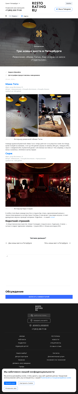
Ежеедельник (39, 46)
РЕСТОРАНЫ (55, 336)
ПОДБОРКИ (22, 343)
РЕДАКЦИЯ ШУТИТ (22, 346)
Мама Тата (11, 84)
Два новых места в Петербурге (18, 243)
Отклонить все (10, 388)
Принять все (10, 383)
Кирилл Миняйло (14, 72)
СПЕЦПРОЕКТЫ (55, 343)
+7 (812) (39, 329)
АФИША (22, 336)
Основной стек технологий (56, 360)
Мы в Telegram (63, 9)
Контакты (56, 353)
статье (52, 217)
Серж (8, 153)
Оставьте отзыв (55, 346)
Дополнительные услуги (56, 356)
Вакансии (21, 360)
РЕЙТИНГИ (22, 339)
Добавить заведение (41, 325)
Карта (24, 16)
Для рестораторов (21, 356)
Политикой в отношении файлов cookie (56, 378)
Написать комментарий (39, 297)
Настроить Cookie (26, 383)
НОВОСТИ (55, 339)
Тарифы (21, 366)
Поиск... (13, 16)
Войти (68, 3)
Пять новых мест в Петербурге (57, 243)
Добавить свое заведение (22, 363)
